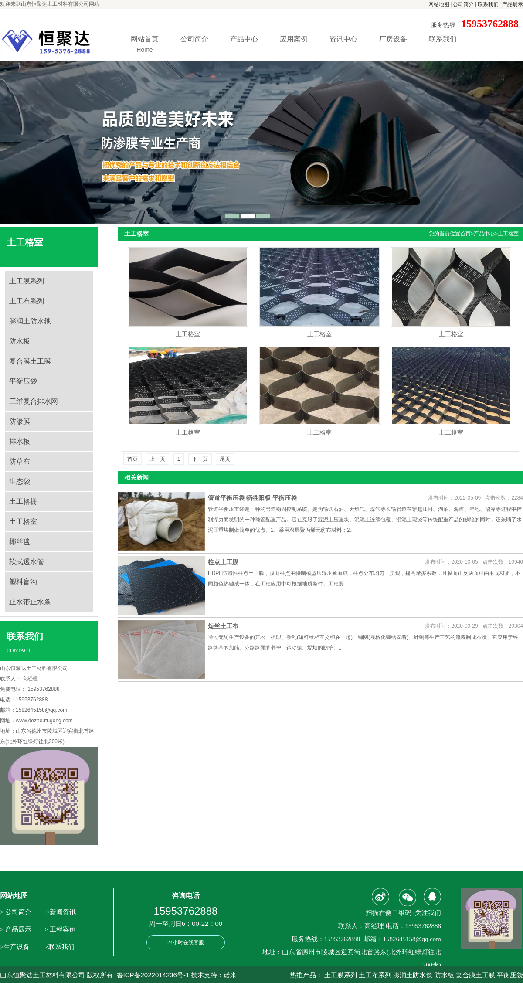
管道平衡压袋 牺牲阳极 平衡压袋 (252, 497)
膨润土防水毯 (30, 321)
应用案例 (294, 39)
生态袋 (19, 481)
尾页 (225, 459)
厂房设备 (393, 39)
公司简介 (463, 4)
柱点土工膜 (223, 561)
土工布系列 (26, 301)
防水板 (19, 341)
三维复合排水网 (33, 401)
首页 (465, 234)
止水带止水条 (30, 601)
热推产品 (303, 975)
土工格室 (23, 521)
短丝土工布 (223, 625)
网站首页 (145, 45)
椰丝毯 (19, 541)
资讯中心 (343, 39)
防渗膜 (19, 421)
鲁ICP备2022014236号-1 (153, 975)
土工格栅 (23, 501)
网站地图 (438, 4)
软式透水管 (26, 561)
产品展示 (512, 4)
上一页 (157, 459)
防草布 (19, 461)
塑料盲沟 (23, 581)
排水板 (19, 441)
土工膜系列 (26, 281)
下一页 (200, 459)
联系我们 (488, 4)
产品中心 (244, 39)
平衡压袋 (23, 381)
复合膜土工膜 (30, 361)
